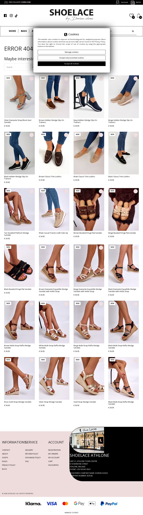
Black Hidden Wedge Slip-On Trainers (16, 177)
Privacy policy (8, 465)
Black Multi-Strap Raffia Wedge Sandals (121, 346)
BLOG (4, 469)
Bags (24, 31)
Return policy (31, 453)
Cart (50, 461)
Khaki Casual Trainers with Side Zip (53, 233)
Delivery (29, 450)
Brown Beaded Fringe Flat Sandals (88, 233)
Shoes (12, 31)
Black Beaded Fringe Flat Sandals (17, 289)
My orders (53, 453)
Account (124, 2)
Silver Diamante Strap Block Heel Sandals (17, 121)
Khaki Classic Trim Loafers (84, 176)
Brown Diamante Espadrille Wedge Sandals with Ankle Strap (53, 290)
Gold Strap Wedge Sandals (85, 402)
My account (53, 457)
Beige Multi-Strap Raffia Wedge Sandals (86, 346)
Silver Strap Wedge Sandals (50, 402)
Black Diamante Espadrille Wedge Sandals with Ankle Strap (122, 290)
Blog (136, 2)
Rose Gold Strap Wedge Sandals (17, 402)
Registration (54, 450)
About (5, 453)
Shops (5, 457)
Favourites (53, 465)
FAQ (27, 461)
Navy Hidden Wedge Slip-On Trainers (85, 121)
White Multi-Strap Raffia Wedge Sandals (52, 346)
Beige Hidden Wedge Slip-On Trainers (120, 121)
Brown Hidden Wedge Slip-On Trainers (51, 121)
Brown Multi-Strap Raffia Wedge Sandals (17, 346)
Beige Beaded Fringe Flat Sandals (122, 233)
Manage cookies (71, 513)
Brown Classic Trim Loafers (50, 176)
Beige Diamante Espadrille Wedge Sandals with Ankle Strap (88, 290)
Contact (6, 450)
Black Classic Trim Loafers (119, 176)
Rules (4, 461)
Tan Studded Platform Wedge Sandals (16, 234)
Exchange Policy (33, 457)
